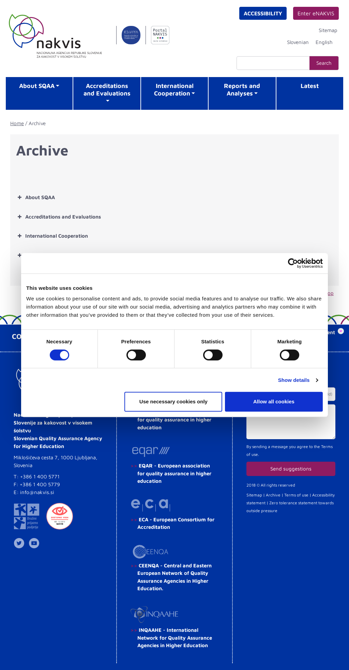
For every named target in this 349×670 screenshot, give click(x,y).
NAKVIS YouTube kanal (35, 543)
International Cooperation (174, 89)
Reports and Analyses (242, 89)
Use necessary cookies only (173, 401)
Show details (294, 380)
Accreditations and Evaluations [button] (58, 216)
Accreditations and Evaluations (107, 89)
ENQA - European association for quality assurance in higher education (174, 419)
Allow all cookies (273, 401)
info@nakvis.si (37, 492)
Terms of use (296, 494)
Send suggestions (291, 469)
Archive (273, 494)
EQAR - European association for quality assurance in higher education (174, 473)
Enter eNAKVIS (316, 13)
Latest (310, 85)
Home (17, 123)
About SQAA (37, 85)
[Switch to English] (324, 42)
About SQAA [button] (35, 197)
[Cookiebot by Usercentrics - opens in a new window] (293, 263)
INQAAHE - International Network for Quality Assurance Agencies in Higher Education (174, 637)
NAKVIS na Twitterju (20, 543)
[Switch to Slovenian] (298, 42)
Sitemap (328, 30)
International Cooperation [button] (52, 236)
